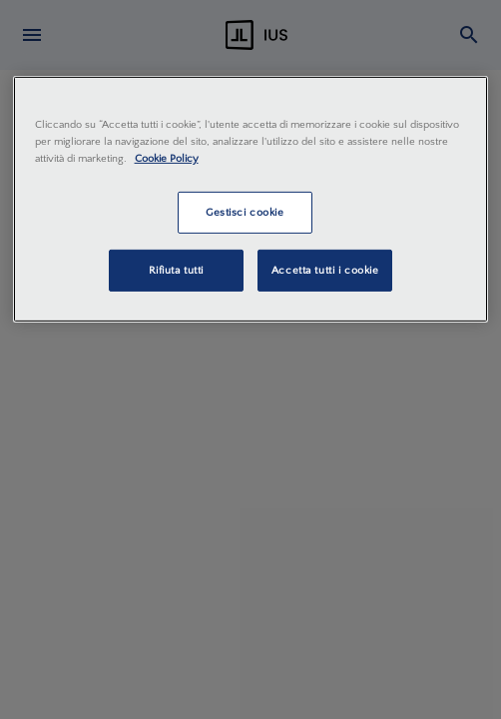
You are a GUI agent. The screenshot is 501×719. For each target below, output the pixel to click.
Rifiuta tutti (176, 270)
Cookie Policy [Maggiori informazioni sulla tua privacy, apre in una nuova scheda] (167, 158)
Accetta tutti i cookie (325, 270)
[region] (251, 199)
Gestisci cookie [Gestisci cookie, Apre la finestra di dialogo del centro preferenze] (245, 212)
